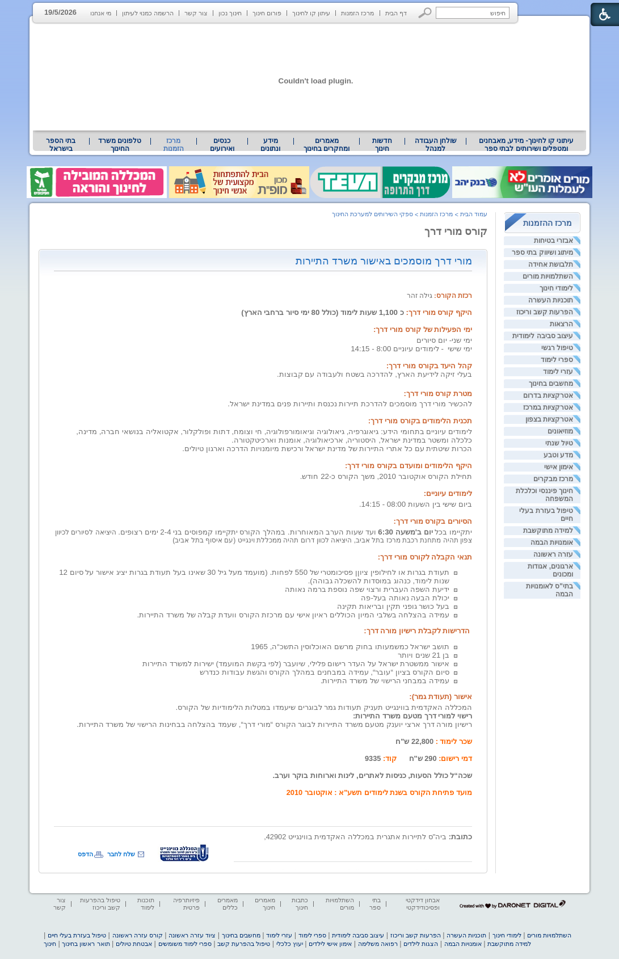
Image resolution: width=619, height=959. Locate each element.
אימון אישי (558, 467)
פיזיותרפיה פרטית (186, 904)
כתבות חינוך (300, 904)
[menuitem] (526, 145)
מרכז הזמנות (357, 13)
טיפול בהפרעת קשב (243, 943)
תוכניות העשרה (550, 300)
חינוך (50, 943)
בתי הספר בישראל (60, 145)
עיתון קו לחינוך (311, 13)
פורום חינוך (266, 13)
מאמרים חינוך (265, 904)
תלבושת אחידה (550, 264)
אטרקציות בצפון (549, 419)
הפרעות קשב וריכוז (544, 312)
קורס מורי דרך (455, 231)
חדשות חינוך (382, 145)
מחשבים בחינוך (551, 384)
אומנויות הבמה (551, 542)
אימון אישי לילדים (330, 943)
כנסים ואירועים (222, 145)
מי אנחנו (100, 13)
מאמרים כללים (227, 904)
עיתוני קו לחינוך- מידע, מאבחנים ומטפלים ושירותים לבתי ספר (526, 145)
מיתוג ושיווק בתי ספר (542, 252)
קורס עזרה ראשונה (137, 935)
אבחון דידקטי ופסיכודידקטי (423, 904)
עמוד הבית (473, 214)
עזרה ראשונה (553, 554)
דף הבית (396, 13)
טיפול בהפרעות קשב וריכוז (100, 904)
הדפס (85, 854)
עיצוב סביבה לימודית (542, 336)
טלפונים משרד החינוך (119, 145)
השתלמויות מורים (548, 276)
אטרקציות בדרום (548, 395)
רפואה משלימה (378, 943)
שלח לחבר (121, 854)
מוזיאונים (560, 431)
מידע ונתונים (270, 145)
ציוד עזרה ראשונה (192, 935)
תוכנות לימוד (145, 904)
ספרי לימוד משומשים (185, 943)
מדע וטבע (558, 455)
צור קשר (196, 13)
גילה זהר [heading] (439, 295)
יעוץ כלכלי (289, 943)
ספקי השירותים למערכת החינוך (372, 214)
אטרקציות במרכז (548, 407)
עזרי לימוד (558, 372)
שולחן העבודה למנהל (436, 145)
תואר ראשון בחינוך (86, 943)
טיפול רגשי (557, 348)
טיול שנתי (559, 443)
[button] (425, 13)
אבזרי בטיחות (553, 241)
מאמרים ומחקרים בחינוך (326, 145)
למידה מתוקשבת (548, 531)
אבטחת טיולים (134, 943)
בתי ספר (375, 904)
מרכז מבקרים (553, 479)
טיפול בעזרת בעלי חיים (77, 935)
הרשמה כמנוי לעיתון (148, 13)
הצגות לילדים (420, 943)
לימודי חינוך (556, 288)
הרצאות (561, 324)
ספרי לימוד (557, 360)
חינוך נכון (230, 13)
